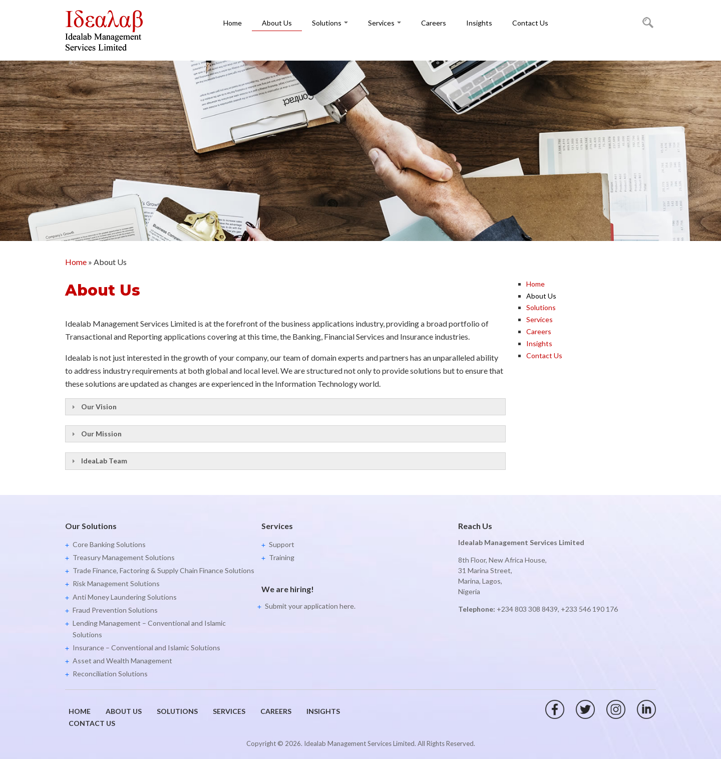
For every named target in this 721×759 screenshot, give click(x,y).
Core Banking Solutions (109, 544)
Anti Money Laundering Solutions (125, 597)
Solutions (330, 23)
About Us (277, 23)
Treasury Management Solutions (124, 557)
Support (281, 544)
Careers (433, 23)
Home (232, 23)
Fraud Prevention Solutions (115, 610)
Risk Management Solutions (116, 583)
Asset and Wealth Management (122, 660)
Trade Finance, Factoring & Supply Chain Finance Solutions (163, 570)
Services (384, 23)
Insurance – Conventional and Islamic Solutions (146, 647)
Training (281, 557)
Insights (479, 23)
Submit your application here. (310, 606)
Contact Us (530, 23)
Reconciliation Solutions (110, 673)
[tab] (285, 406)
